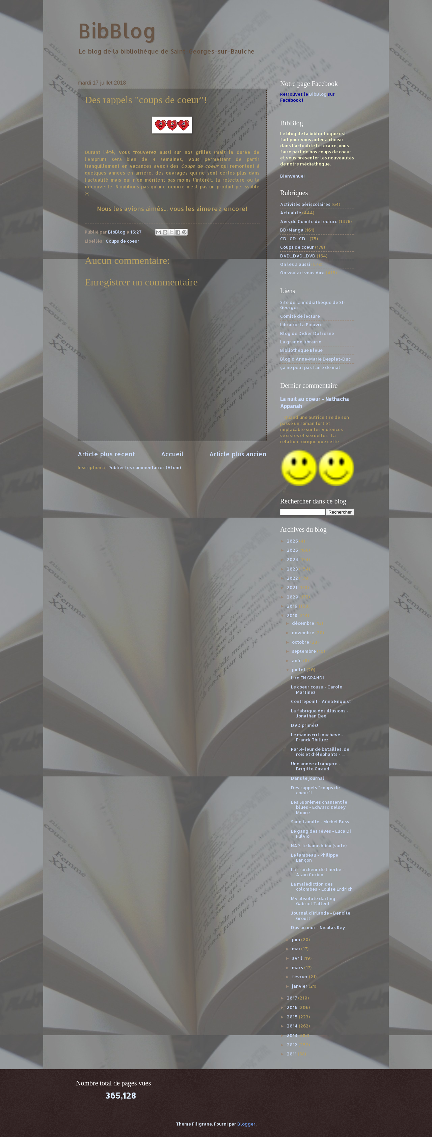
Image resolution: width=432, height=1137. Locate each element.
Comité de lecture (300, 316)
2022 (293, 578)
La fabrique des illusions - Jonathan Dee (320, 713)
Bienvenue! (292, 176)
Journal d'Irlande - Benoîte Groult (320, 915)
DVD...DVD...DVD (298, 255)
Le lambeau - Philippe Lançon (314, 857)
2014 (293, 1025)
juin (296, 939)
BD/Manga (291, 230)
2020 (293, 597)
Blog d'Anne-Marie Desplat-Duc (315, 359)
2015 (293, 1016)
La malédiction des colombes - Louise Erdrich (322, 886)
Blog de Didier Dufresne (307, 333)
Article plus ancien (238, 454)
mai (296, 948)
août (297, 660)
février (300, 976)
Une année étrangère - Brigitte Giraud (316, 766)
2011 (292, 1053)
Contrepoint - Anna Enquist (321, 701)
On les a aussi (295, 264)
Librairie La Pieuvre (301, 324)
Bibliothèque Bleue (301, 350)
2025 (293, 550)
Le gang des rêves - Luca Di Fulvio (321, 833)
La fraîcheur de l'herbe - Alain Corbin (317, 872)
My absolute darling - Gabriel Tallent (315, 901)
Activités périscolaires (305, 204)
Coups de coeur (122, 241)
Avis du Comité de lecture (309, 221)
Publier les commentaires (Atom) (144, 467)
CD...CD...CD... (294, 238)
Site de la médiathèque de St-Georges (313, 305)
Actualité (290, 212)
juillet (299, 669)
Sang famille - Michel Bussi (321, 821)
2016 (292, 1007)
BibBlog (117, 30)
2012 (292, 1044)
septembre (304, 651)
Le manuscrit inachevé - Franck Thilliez (317, 737)
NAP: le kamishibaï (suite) (319, 845)
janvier (300, 986)
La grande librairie (300, 341)
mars (298, 967)
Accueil (172, 454)
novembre (303, 632)
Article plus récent (106, 454)
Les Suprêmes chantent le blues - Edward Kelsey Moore (319, 807)
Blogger (246, 1124)
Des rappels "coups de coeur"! (315, 790)
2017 (292, 998)
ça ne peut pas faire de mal (310, 367)
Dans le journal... (309, 778)
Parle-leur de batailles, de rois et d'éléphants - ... (320, 751)
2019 (293, 606)
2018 (292, 615)
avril (297, 958)
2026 (293, 541)
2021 (292, 587)
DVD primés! (304, 725)
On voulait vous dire (302, 272)
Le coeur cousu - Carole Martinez (316, 689)
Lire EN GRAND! (307, 677)
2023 (293, 569)
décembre (303, 623)
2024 (293, 559)
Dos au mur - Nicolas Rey (318, 927)
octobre (301, 642)
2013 (292, 1035)
